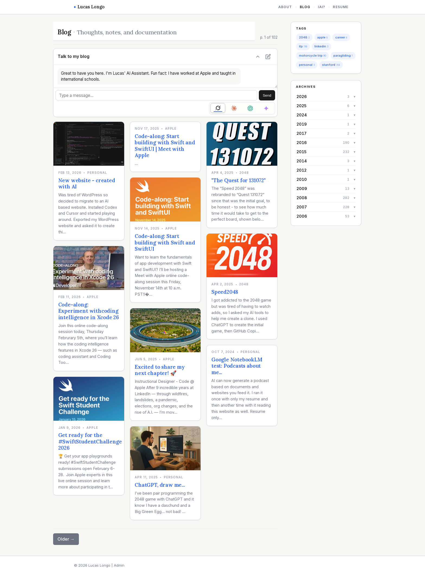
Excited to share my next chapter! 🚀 (160, 370)
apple (322, 37)
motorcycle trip (312, 55)
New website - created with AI (86, 183)
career (341, 37)
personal (307, 65)
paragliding (343, 55)
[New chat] (268, 56)
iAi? (321, 7)
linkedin (321, 46)
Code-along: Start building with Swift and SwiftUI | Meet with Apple (165, 146)
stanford (331, 65)
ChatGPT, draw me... (160, 485)
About (285, 7)
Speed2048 (224, 292)
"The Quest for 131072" (238, 180)
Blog (305, 7)
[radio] (217, 108)
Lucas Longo (89, 6)
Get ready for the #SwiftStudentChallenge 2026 (90, 441)
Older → (66, 539)
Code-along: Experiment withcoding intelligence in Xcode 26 (88, 311)
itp (303, 46)
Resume (340, 7)
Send (267, 95)
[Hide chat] (258, 56)
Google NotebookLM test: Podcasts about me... (236, 365)
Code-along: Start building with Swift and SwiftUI (165, 242)
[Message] (156, 95)
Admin (119, 565)
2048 (304, 37)
